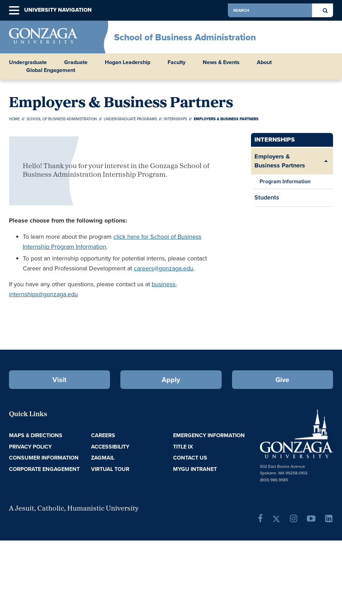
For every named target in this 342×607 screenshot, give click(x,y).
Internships (175, 119)
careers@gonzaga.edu (163, 268)
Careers (103, 435)
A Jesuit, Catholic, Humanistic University (74, 508)
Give (282, 379)
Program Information (285, 181)
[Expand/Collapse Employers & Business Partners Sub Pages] (326, 161)
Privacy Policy (30, 447)
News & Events (221, 62)
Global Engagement (50, 70)
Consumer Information (44, 458)
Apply (171, 379)
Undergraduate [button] (28, 62)
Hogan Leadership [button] (127, 62)
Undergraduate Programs (130, 119)
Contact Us (190, 458)
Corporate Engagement (44, 469)
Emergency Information (209, 435)
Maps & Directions (35, 435)
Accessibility (110, 447)
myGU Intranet (195, 469)
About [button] (264, 62)
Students (266, 197)
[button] (14, 10)
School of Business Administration (185, 37)
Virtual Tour (110, 469)
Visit (59, 379)
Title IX (183, 447)
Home (14, 119)
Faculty (176, 62)
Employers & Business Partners (279, 161)
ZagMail (102, 458)
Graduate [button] (76, 62)
